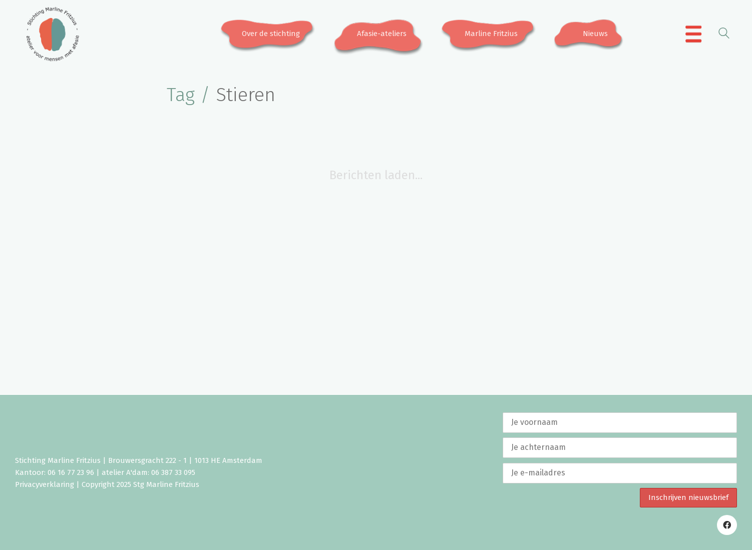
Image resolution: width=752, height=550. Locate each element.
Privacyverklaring (44, 484)
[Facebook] (727, 525)
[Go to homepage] (53, 34)
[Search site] (723, 35)
